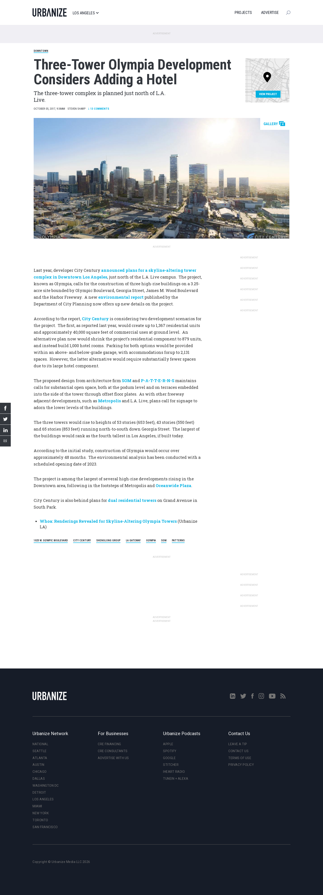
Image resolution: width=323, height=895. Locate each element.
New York (41, 813)
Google (169, 758)
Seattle (40, 751)
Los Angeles (85, 13)
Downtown (41, 50)
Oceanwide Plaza (173, 485)
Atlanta (40, 758)
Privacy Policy (241, 765)
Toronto (40, 820)
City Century (95, 318)
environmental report (121, 297)
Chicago (40, 771)
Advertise (270, 12)
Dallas (39, 778)
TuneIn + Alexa (175, 778)
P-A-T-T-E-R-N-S (157, 380)
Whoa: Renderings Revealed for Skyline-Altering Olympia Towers (108, 521)
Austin (38, 765)
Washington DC (46, 785)
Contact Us (238, 751)
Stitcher (171, 765)
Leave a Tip (237, 744)
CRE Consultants (113, 751)
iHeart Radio (174, 771)
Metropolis (110, 400)
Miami (37, 806)
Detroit (39, 792)
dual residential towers (132, 500)
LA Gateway (133, 540)
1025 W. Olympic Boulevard (51, 540)
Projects (243, 12)
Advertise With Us (113, 758)
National (40, 744)
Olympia (151, 540)
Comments (98, 108)
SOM (126, 380)
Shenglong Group (108, 540)
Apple (168, 744)
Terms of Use (239, 758)
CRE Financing (109, 744)
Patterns (178, 540)
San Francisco (45, 827)
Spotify (170, 751)
